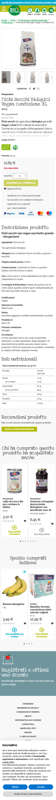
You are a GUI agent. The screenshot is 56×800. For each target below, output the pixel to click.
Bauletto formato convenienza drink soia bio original (40, 609)
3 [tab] (25, 541)
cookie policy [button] (8, 762)
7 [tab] (35, 541)
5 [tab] (30, 541)
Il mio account (28, 736)
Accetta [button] (41, 787)
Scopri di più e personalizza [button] (28, 794)
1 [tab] (20, 541)
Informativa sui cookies (28, 720)
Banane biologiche (13, 604)
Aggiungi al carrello (21, 183)
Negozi (28, 732)
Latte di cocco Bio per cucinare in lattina (13, 504)
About (28, 716)
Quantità (7, 176)
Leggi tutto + (8, 140)
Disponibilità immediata (14, 530)
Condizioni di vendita (28, 712)
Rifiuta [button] (15, 787)
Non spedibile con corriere (14, 633)
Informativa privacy (28, 708)
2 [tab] (23, 541)
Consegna (28, 704)
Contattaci (28, 724)
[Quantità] (19, 175)
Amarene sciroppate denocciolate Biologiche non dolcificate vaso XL (41, 506)
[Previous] (52, 77)
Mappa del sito (28, 728)
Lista (44, 11)
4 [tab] (28, 541)
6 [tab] (33, 541)
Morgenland (7, 94)
